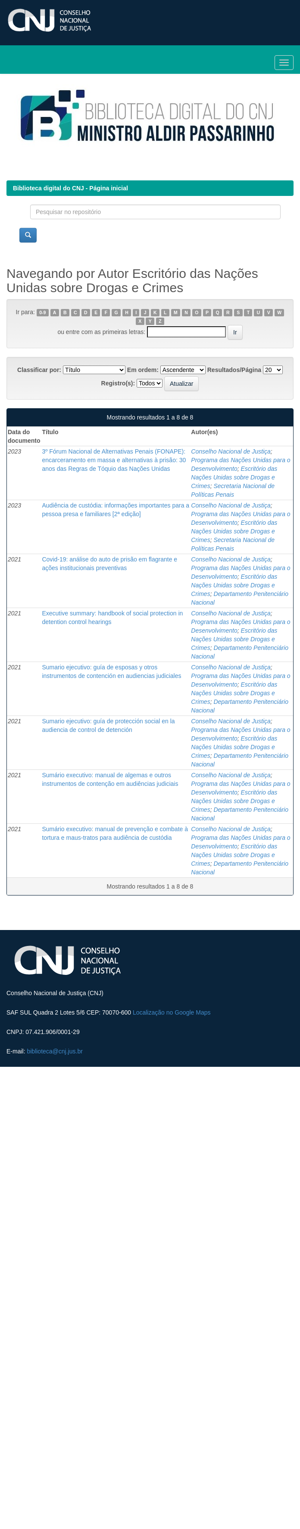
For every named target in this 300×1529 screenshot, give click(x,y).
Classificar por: (39, 369)
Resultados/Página (234, 369)
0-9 (42, 312)
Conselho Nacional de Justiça (230, 451)
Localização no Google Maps (172, 1012)
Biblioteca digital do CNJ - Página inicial (70, 188)
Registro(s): (118, 383)
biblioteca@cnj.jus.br (54, 1051)
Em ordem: (143, 369)
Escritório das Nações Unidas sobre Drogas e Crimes (234, 477)
